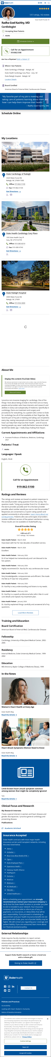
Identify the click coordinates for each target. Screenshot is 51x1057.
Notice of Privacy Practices (11, 1016)
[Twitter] (5, 990)
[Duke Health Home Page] (14, 977)
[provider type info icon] (48, 20)
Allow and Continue (15, 392)
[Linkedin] (13, 986)
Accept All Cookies (25, 1053)
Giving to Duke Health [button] (24, 963)
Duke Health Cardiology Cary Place (21, 233)
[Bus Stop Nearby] (11, 195)
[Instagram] (9, 986)
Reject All (25, 1047)
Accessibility (6, 1006)
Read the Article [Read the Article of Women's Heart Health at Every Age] (8, 715)
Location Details (10, 79)
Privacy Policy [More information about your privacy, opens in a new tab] (27, 1037)
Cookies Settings (25, 1041)
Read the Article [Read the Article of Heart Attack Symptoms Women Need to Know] (8, 756)
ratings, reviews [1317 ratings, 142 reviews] (39, 15)
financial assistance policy (16, 927)
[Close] (47, 1019)
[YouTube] (9, 990)
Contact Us (28, 988)
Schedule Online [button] (25, 41)
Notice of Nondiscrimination (11, 1012)
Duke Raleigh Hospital (16, 293)
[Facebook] (5, 986)
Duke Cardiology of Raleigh (18, 174)
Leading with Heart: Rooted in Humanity (16, 1009)
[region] (25, 1036)
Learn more (21, 388)
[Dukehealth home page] (6, 3)
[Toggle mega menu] (45, 2)
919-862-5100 (25, 487)
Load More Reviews (25, 613)
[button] (48, 3)
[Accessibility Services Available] (8, 195)
